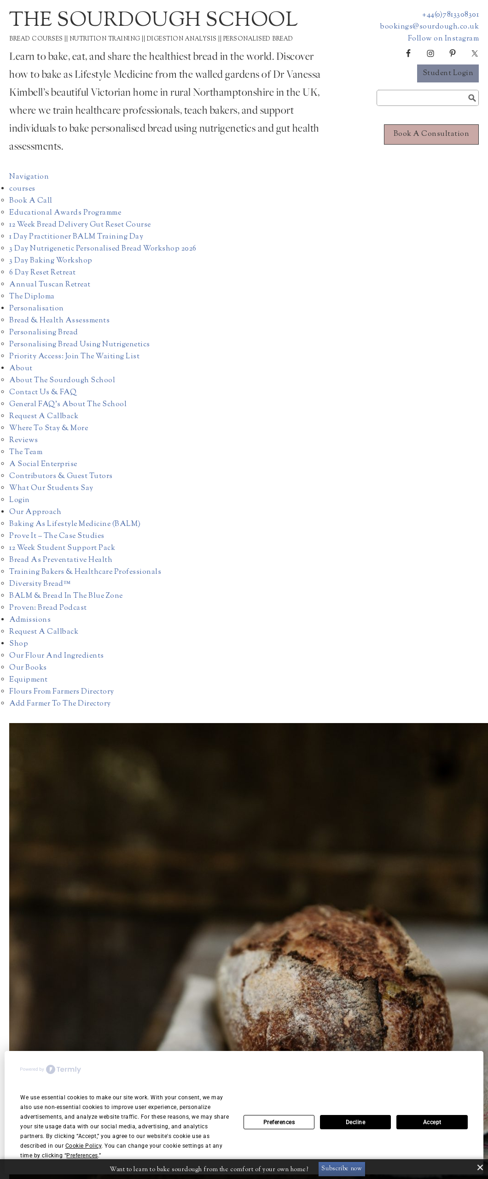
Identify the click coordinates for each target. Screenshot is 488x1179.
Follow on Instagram (443, 39)
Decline (356, 1122)
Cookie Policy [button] (83, 1146)
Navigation (29, 177)
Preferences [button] (82, 1155)
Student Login (448, 73)
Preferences (279, 1122)
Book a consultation (432, 134)
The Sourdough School (153, 20)
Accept (432, 1122)
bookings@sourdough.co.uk (429, 27)
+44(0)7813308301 (450, 15)
